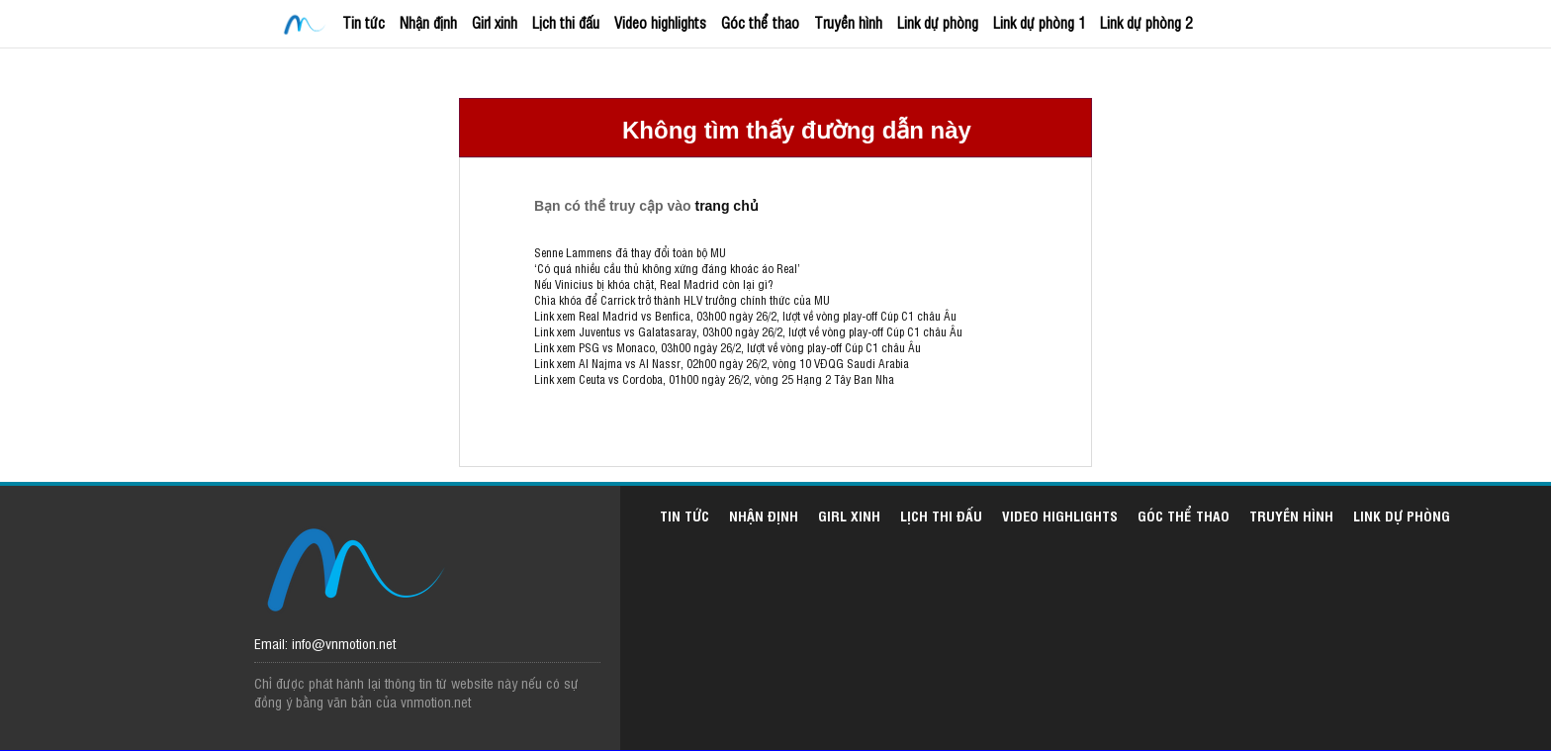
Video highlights (660, 22)
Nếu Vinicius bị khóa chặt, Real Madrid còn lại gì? (653, 284)
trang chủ (726, 206)
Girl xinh (494, 22)
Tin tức (363, 22)
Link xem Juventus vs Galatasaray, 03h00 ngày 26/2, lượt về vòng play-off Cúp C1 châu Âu (748, 331)
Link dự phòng (937, 22)
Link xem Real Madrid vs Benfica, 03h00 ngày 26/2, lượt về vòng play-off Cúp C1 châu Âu (745, 316)
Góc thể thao (760, 22)
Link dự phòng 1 (1039, 22)
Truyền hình (848, 22)
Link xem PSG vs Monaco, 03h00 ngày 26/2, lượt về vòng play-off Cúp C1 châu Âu (727, 347)
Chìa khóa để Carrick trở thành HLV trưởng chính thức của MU (682, 300)
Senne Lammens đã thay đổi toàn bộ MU (630, 252)
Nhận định (428, 22)
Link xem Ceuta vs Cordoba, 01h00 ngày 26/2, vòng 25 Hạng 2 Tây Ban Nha (714, 379)
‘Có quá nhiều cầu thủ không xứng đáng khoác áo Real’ (667, 268)
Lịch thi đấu (565, 22)
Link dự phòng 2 (1146, 22)
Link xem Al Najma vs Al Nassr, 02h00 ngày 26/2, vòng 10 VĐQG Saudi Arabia (721, 363)
